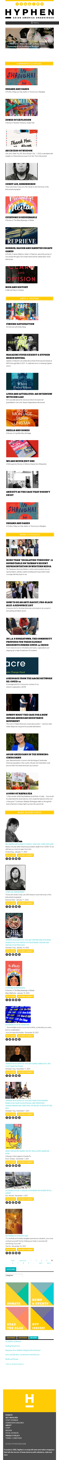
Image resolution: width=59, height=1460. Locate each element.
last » (49, 1263)
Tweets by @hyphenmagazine (14, 1364)
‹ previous (22, 1260)
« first (12, 1260)
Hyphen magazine (30, 1400)
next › (41, 1263)
